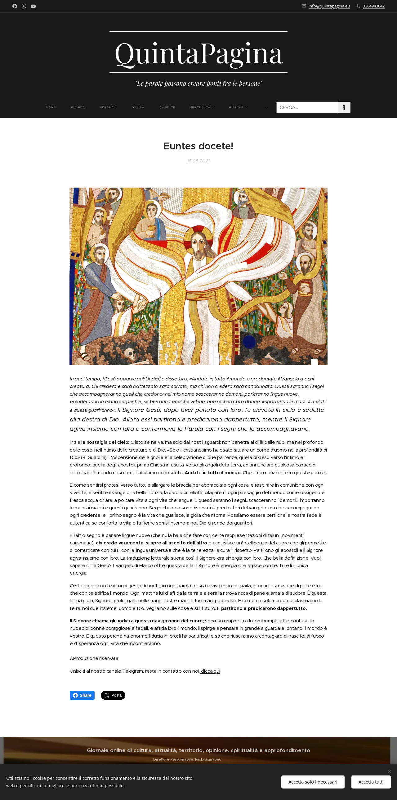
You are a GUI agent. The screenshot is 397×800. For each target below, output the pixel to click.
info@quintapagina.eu (329, 6)
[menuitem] (89, 107)
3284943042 (374, 6)
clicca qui (210, 671)
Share (82, 695)
